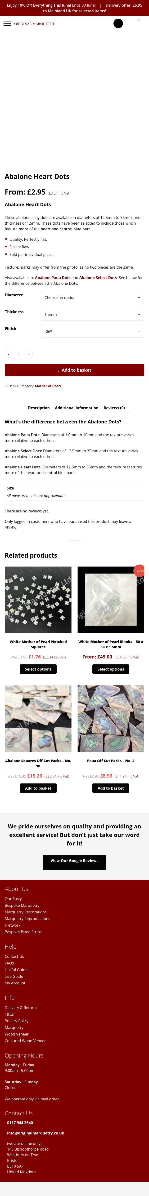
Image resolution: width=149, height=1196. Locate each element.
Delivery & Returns (21, 1007)
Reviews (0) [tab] (114, 407)
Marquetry (14, 1027)
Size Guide (14, 976)
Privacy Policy (16, 1020)
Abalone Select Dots (98, 277)
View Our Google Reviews (74, 862)
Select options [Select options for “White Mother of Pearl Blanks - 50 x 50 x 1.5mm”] (111, 669)
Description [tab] (39, 407)
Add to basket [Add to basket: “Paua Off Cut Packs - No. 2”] (111, 788)
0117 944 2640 (20, 1122)
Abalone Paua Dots (52, 277)
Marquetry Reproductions (27, 918)
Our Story (13, 898)
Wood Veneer (17, 1034)
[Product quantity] (19, 354)
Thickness (14, 311)
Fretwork (12, 925)
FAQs (9, 963)
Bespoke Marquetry (22, 905)
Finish (10, 328)
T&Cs (9, 1014)
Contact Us (14, 956)
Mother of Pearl (48, 386)
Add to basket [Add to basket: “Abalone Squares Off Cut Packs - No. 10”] (38, 788)
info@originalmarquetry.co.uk (35, 1133)
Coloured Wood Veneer (25, 1040)
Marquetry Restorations (26, 912)
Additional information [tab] (77, 407)
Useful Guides (17, 969)
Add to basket (76, 370)
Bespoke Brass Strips (23, 931)
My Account (15, 983)
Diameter (14, 295)
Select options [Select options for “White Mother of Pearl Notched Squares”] (38, 669)
